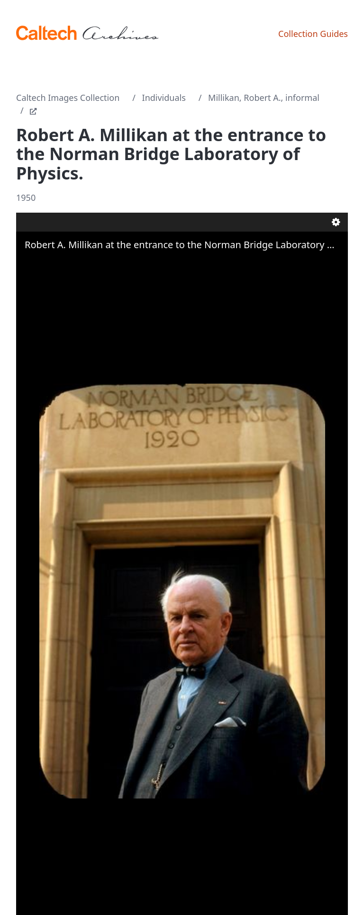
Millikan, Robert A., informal (263, 97)
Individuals (164, 97)
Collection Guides (313, 33)
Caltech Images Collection (67, 97)
